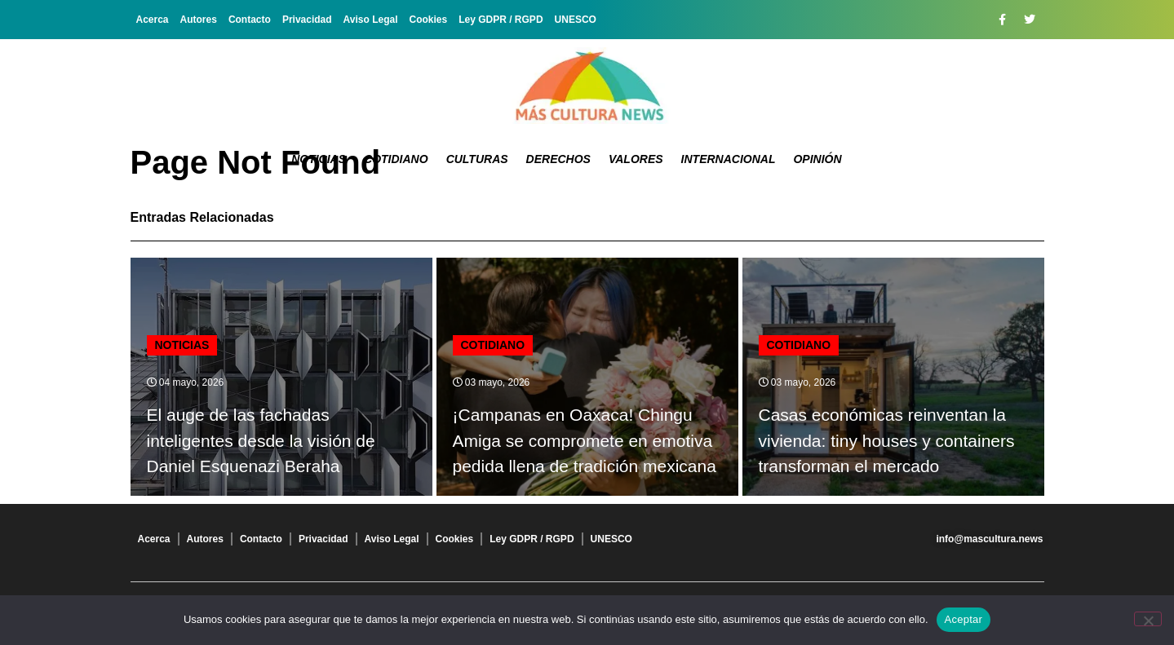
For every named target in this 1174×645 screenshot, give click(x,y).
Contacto (249, 19)
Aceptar (964, 619)
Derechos (558, 159)
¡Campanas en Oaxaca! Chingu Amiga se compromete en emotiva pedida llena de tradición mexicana (584, 440)
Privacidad (307, 19)
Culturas (477, 159)
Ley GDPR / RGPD (501, 19)
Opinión (817, 159)
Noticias (318, 159)
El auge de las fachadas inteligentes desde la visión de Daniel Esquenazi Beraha (261, 440)
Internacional (728, 159)
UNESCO (575, 19)
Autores (198, 19)
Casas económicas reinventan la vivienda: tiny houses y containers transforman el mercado (887, 440)
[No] (1148, 619)
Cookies (429, 19)
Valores (636, 159)
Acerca (152, 19)
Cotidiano (396, 159)
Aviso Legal (370, 19)
